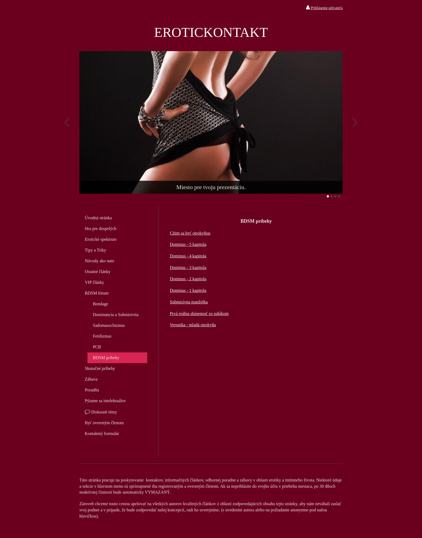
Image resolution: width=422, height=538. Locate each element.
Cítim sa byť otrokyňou (190, 233)
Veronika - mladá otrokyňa (193, 325)
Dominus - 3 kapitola (188, 267)
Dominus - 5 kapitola (188, 244)
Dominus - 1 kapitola (188, 290)
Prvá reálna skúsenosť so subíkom (199, 313)
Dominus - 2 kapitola (188, 279)
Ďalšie (355, 122)
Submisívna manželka (189, 302)
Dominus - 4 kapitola (188, 256)
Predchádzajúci (67, 122)
